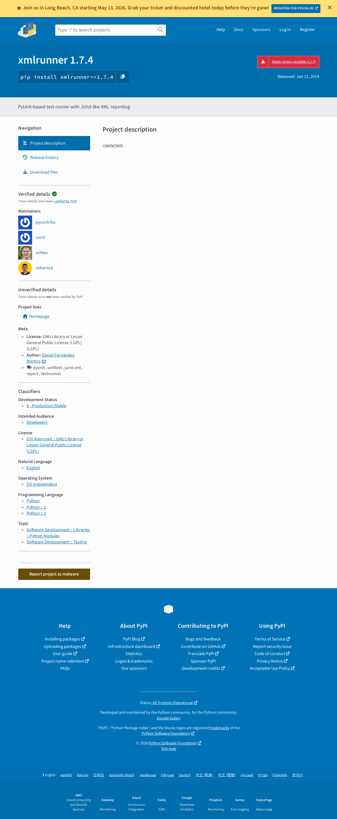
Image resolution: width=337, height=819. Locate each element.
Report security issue (272, 646)
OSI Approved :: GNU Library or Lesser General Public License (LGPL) (55, 445)
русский (247, 775)
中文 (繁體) (227, 775)
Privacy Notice (270, 661)
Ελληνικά (167, 775)
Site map (168, 749)
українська (148, 775)
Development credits (201, 668)
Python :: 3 (36, 513)
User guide (62, 654)
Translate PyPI (201, 654)
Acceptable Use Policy (270, 668)
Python (33, 501)
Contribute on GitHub (201, 646)
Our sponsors (134, 668)
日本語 (98, 775)
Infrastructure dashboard (131, 646)
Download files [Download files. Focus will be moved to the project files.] (40, 172)
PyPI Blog (131, 639)
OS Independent (42, 484)
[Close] (330, 7)
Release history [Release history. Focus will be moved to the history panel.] (40, 158)
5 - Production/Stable (46, 406)
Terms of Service (270, 639)
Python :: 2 (36, 507)
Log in (285, 30)
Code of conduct (270, 654)
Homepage (35, 316)
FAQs (65, 668)
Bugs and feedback (203, 639)
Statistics (134, 654)
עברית (263, 775)
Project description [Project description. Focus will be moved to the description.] (44, 143)
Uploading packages (62, 646)
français (82, 775)
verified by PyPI (65, 201)
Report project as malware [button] (54, 574)
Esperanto (280, 775)
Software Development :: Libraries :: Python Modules (58, 533)
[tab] (54, 143)
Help (220, 30)
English (33, 468)
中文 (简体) (204, 775)
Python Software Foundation (166, 733)
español (66, 775)
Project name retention (62, 661)
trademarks (219, 728)
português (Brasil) (122, 775)
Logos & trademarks (134, 661)
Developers (37, 422)
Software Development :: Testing (57, 542)
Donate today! (169, 718)
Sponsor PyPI (203, 661)
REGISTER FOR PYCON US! (294, 8)
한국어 (297, 775)
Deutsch (185, 775)
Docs (238, 30)
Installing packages (62, 639)
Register (307, 30)
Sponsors (261, 30)
